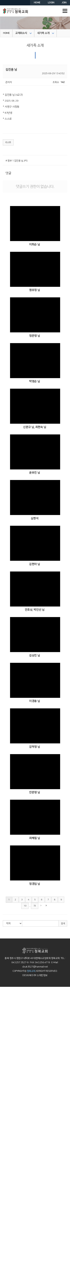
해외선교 (4, 1247)
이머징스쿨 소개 (7, 1168)
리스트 (8, 142)
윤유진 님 (34, 472)
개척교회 (4, 1261)
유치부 (3, 1064)
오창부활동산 (6, 1037)
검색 (63, 923)
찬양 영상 (4, 1092)
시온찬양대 (5, 1095)
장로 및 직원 (6, 1019)
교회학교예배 (6, 1057)
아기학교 (4, 1171)
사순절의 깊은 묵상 (9, 1123)
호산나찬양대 (6, 1102)
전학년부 (4, 1078)
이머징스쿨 (5, 1164)
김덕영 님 (34, 746)
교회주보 (4, 1206)
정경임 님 (34, 883)
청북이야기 (5, 1219)
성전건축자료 (6, 1226)
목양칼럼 (4, 1119)
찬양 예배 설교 (7, 1054)
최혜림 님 (34, 838)
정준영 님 (34, 335)
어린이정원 (5, 1175)
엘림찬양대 (5, 1106)
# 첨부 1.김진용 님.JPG (16, 160)
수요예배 (4, 1050)
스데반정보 (42, 975)
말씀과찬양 (5, 1043)
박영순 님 (34, 381)
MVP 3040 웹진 (7, 1237)
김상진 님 (34, 655)
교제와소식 (23, 33)
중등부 (3, 1081)
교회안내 (4, 1012)
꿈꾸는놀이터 (6, 1178)
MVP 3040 (5, 1188)
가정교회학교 (6, 1185)
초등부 (3, 1071)
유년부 (3, 1068)
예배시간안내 (6, 998)
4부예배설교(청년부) (10, 1088)
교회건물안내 (6, 1030)
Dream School (7, 1181)
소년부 (3, 1074)
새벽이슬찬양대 (7, 1112)
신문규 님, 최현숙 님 (34, 427)
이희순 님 (34, 244)
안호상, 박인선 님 (34, 609)
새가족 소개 (45, 33)
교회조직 (4, 1023)
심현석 (34, 518)
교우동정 (4, 1212)
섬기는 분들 (5, 1016)
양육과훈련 (5, 1161)
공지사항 (4, 1209)
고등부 (3, 1085)
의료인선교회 (6, 1254)
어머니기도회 (6, 1199)
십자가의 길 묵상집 (9, 1040)
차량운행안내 (6, 1005)
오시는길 (4, 1002)
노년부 (3, 1195)
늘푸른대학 (5, 1257)
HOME (6, 33)
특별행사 (4, 1116)
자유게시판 (5, 1230)
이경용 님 (34, 701)
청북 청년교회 (6, 1157)
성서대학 (4, 1192)
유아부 (3, 1061)
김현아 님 (34, 564)
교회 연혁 (4, 1026)
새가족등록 (5, 1009)
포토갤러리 (5, 1216)
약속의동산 (5, 1033)
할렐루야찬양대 (7, 1109)
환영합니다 (5, 992)
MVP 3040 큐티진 (9, 1240)
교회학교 (4, 1126)
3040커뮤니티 (7, 1233)
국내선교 (4, 1251)
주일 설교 (4, 1047)
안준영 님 (34, 792)
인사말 (3, 995)
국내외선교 (5, 1244)
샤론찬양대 (5, 1099)
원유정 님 (34, 290)
